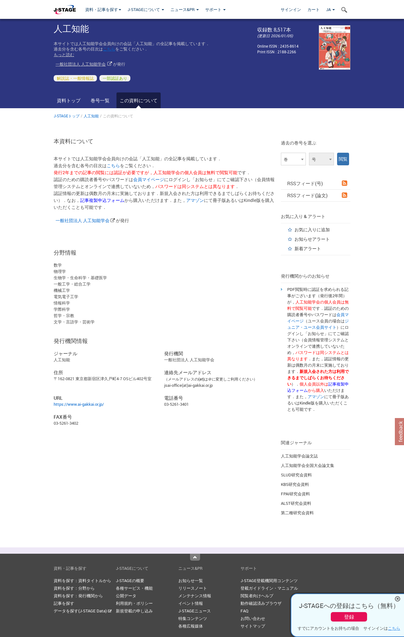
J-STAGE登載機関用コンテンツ (269, 580)
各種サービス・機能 (134, 588)
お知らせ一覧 (190, 580)
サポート (215, 9)
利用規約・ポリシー (134, 603)
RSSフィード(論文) (317, 195)
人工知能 (91, 115)
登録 (349, 616)
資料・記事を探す (103, 9)
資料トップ (68, 100)
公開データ (126, 596)
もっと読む (64, 54)
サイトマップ (253, 626)
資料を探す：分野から (74, 588)
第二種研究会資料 (297, 513)
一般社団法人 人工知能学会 (81, 64)
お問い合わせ (253, 618)
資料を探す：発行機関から (78, 596)
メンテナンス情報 (194, 596)
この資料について (138, 100)
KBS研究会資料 (295, 484)
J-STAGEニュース (194, 611)
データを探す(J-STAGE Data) (83, 611)
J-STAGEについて (146, 9)
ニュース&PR (184, 9)
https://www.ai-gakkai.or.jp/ (79, 404)
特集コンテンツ (192, 618)
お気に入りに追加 (312, 230)
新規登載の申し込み (134, 611)
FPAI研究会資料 (295, 494)
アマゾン (195, 200)
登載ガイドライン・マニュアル (269, 588)
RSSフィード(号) (317, 183)
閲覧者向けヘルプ (257, 596)
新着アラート (307, 248)
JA (330, 9)
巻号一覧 (100, 100)
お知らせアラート (312, 239)
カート (313, 9)
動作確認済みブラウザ (261, 603)
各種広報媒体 (190, 626)
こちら (109, 49)
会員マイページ (148, 179)
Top (195, 557)
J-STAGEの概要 (130, 580)
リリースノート (192, 588)
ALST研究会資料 (296, 503)
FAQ (244, 611)
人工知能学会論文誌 (299, 456)
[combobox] (293, 159)
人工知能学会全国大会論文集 (307, 465)
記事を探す (64, 603)
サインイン (291, 9)
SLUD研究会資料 (296, 475)
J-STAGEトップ (67, 115)
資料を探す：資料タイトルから (82, 580)
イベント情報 (190, 603)
